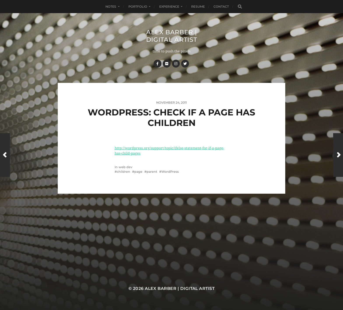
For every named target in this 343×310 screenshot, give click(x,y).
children (123, 172)
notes (110, 7)
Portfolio (137, 7)
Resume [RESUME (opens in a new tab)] (198, 7)
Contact (221, 7)
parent (152, 172)
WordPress (170, 172)
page (138, 172)
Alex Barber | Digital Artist (171, 35)
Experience (169, 7)
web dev (125, 167)
